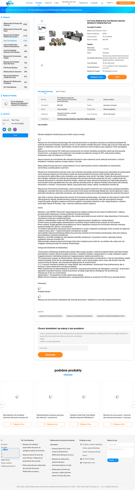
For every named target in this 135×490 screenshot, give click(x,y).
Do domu (4, 444)
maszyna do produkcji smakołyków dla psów (110, 316)
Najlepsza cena (97, 77)
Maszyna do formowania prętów (15, 57)
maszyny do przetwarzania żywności (51, 316)
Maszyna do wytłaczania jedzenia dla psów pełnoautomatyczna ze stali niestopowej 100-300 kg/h (61, 462)
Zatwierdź (50, 354)
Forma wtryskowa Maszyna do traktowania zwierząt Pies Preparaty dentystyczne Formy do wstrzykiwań (19, 103)
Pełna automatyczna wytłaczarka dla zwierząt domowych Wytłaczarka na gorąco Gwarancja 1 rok (34, 468)
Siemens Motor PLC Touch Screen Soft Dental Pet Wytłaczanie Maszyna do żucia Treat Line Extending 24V (62, 452)
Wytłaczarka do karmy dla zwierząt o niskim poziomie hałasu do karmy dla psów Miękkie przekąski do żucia (61, 473)
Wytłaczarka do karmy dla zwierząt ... (15, 24)
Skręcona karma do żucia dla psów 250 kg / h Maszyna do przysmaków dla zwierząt (33, 458)
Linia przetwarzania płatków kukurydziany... (15, 45)
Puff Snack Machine (15, 68)
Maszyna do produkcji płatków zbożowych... (15, 36)
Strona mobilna (6, 463)
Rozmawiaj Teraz (125, 3)
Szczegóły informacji (45, 91)
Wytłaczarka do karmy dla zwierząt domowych (62, 442)
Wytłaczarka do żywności (15, 72)
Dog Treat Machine (15, 41)
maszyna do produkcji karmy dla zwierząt (79, 316)
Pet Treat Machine (15, 87)
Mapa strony (5, 460)
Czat (15, 135)
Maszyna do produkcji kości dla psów (15, 63)
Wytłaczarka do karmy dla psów (15, 30)
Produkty (4, 447)
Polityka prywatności (8, 466)
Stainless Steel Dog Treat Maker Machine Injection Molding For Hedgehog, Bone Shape (82, 417)
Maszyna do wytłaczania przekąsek (15, 82)
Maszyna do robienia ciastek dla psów (15, 76)
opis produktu (61, 91)
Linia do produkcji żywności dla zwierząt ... (15, 51)
